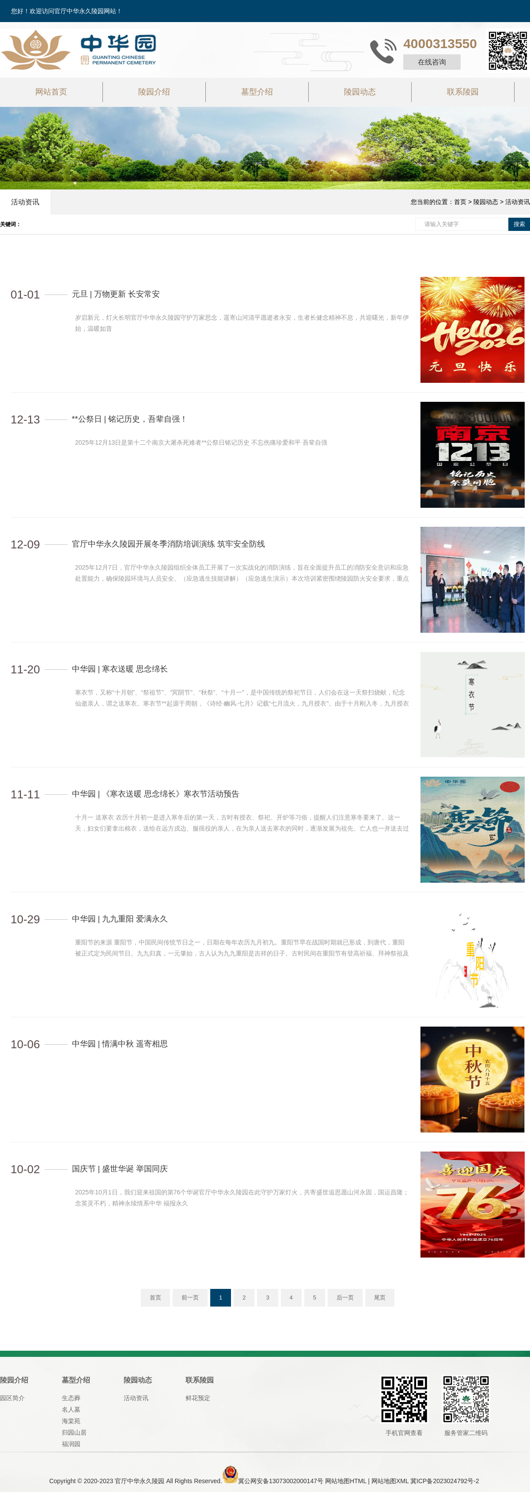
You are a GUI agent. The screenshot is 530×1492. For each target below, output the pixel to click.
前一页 (190, 1297)
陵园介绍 (154, 91)
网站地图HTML (346, 1480)
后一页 (345, 1297)
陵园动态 (360, 91)
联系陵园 (463, 91)
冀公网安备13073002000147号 (280, 1480)
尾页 (380, 1297)
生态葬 (71, 1397)
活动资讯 (25, 202)
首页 (460, 201)
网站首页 (51, 91)
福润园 (71, 1443)
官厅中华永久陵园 (139, 1480)
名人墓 (71, 1409)
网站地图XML (390, 1480)
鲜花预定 (198, 1397)
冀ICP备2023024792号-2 (444, 1480)
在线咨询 (432, 62)
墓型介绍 (257, 91)
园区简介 (12, 1397)
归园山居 (74, 1432)
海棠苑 (71, 1420)
